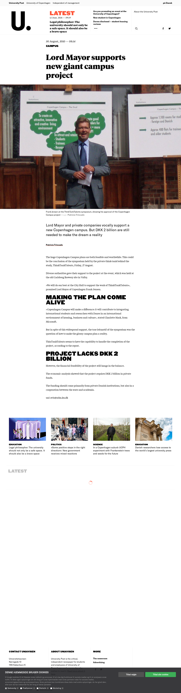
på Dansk (167, 3)
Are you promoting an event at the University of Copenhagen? (109, 12)
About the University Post (146, 11)
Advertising (99, 662)
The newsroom (100, 658)
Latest (62, 13)
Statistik (44, 688)
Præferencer (29, 688)
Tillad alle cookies (160, 674)
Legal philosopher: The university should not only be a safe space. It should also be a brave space (69, 26)
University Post (16, 3)
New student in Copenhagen (107, 17)
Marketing (58, 688)
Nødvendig (13, 688)
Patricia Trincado (54, 245)
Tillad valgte (131, 674)
